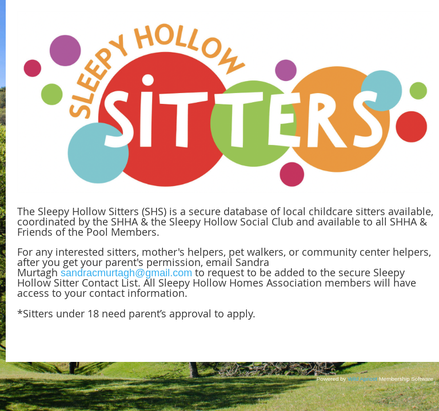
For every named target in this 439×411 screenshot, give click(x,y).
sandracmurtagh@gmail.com (126, 273)
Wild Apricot (362, 379)
